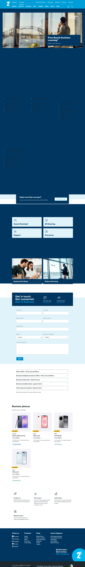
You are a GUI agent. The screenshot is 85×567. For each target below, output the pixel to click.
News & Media (54, 541)
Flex (34, 6)
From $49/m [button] (16, 438)
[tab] (21, 429)
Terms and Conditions (57, 566)
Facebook (16, 536)
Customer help (61, 300)
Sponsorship (53, 539)
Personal (14, 2)
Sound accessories (40, 539)
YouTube (16, 544)
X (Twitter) (16, 539)
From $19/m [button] (36, 438)
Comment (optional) (21, 342)
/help (63, 498)
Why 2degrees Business (56, 536)
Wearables (38, 541)
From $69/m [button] (58, 438)
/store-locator (42, 498)
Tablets (38, 542)
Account (70, 2)
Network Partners (40, 2)
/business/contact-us (22, 498)
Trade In (38, 544)
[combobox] (29, 337)
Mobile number (47, 318)
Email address (19, 326)
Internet (26, 537)
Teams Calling (27, 542)
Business (21, 2)
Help (57, 6)
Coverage (50, 2)
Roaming (57, 2)
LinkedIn (16, 546)
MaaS (25, 539)
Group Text (27, 541)
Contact (64, 2)
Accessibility (40, 566)
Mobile (26, 536)
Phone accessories (40, 537)
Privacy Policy (47, 566)
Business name (19, 318)
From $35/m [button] (16, 474)
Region (18, 334)
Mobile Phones (39, 536)
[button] (21, 422)
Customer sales (47, 300)
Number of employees (48, 334)
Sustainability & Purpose (56, 537)
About (52, 6)
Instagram (16, 541)
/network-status (22, 515)
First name (18, 310)
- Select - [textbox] (20, 337)
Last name (45, 310)
